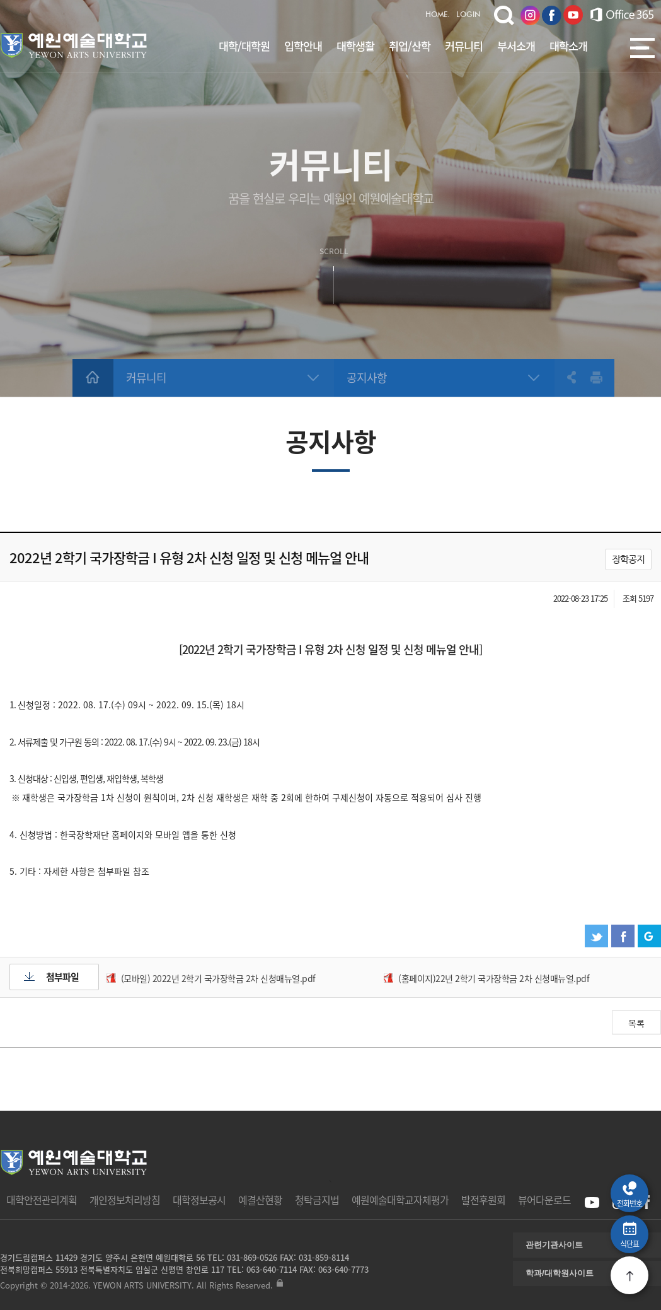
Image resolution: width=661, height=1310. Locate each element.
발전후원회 (483, 1199)
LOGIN (468, 15)
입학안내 (303, 46)
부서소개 (516, 46)
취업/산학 (409, 46)
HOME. (437, 15)
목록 (636, 1023)
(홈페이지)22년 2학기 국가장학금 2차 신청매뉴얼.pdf (493, 978)
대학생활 (355, 46)
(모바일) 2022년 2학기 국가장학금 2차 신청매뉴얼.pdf (218, 978)
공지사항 (367, 377)
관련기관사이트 (554, 1244)
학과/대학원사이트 (560, 1273)
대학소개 (568, 46)
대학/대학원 (244, 46)
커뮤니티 (464, 46)
